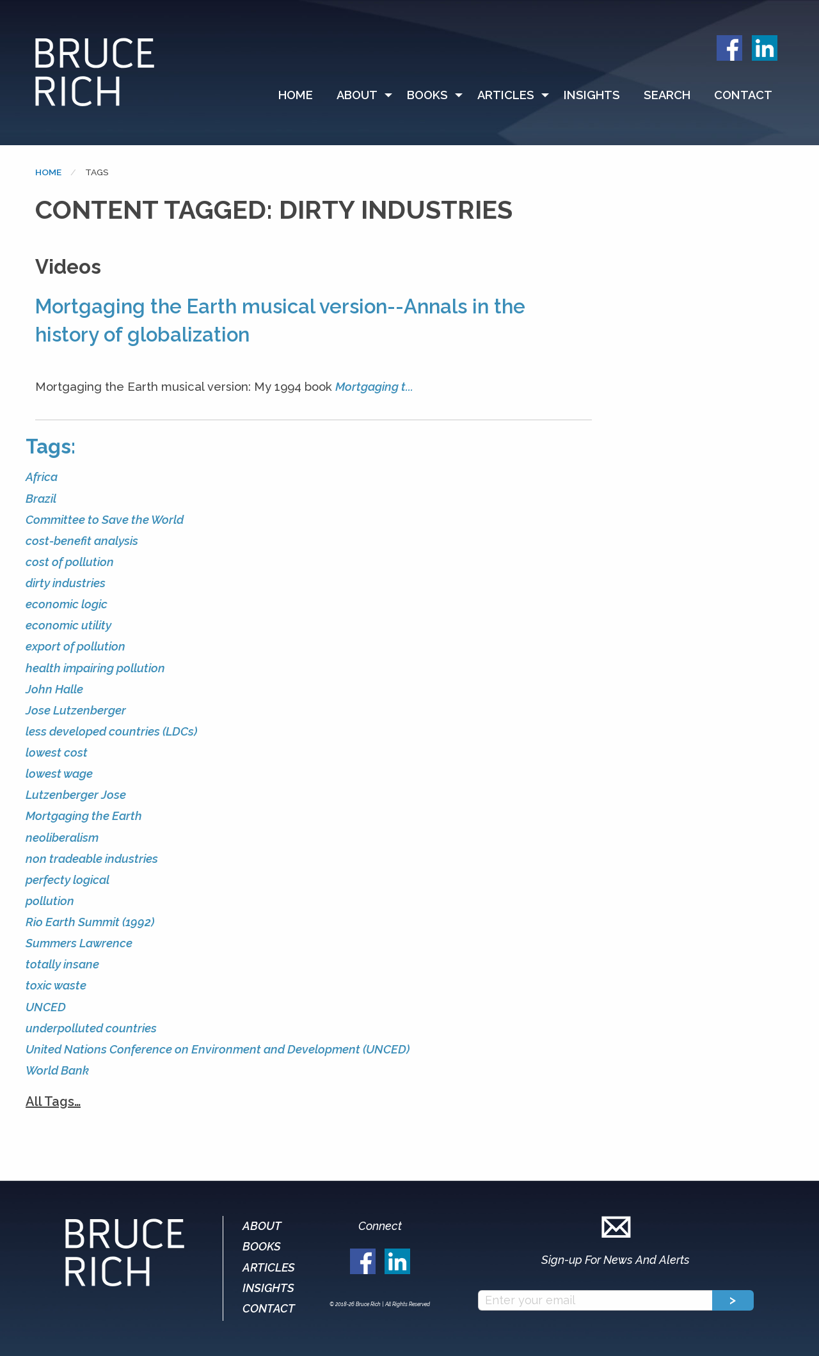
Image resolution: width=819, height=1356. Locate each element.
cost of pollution (70, 562)
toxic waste (56, 985)
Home (295, 95)
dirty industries (66, 583)
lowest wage (59, 773)
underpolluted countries (91, 1028)
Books (427, 95)
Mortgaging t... (374, 386)
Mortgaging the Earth (84, 816)
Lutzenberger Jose (76, 794)
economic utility (68, 625)
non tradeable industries (92, 858)
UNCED (46, 1007)
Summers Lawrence (79, 943)
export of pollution (75, 646)
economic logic (66, 604)
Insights (592, 95)
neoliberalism (62, 837)
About (357, 95)
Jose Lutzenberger (76, 710)
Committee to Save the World (105, 519)
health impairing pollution (95, 668)
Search (667, 95)
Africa (42, 477)
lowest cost (57, 752)
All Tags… (53, 1101)
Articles (505, 95)
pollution (50, 901)
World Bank (57, 1070)
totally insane (62, 964)
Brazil (41, 498)
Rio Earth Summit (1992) (90, 922)
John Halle (54, 689)
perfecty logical (67, 880)
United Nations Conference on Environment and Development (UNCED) (218, 1049)
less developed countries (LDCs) (111, 731)
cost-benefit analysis (82, 541)
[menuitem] (301, 95)
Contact (743, 95)
